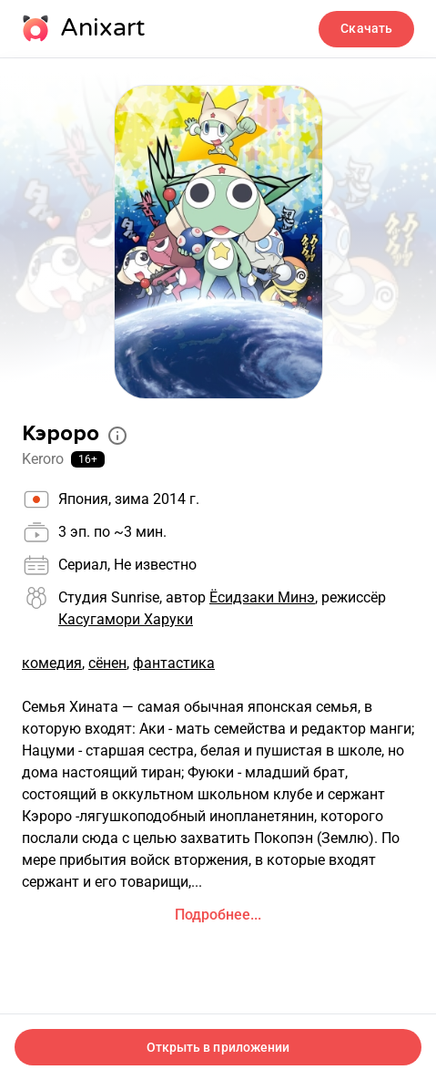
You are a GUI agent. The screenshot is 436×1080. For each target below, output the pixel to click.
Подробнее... (218, 914)
